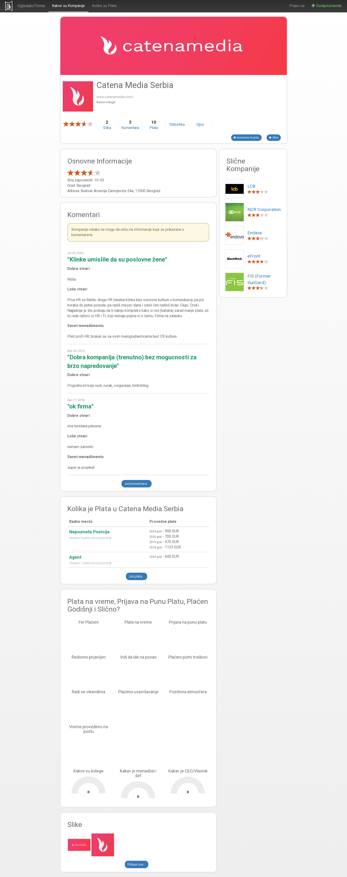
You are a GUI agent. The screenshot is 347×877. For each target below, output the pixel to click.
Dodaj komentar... (328, 5)
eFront (253, 256)
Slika (273, 137)
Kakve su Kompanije (68, 5)
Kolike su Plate (104, 5)
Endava (254, 232)
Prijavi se (297, 5)
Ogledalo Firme (31, 5)
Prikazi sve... (137, 864)
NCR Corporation (264, 209)
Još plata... (136, 576)
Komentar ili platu (246, 137)
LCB (251, 186)
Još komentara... (136, 484)
